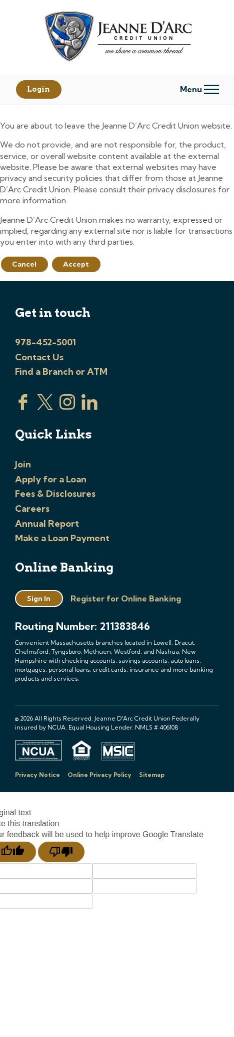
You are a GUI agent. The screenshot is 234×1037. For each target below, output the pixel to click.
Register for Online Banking (125, 598)
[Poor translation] (61, 852)
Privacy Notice (37, 774)
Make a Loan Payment (62, 538)
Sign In (38, 598)
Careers (32, 508)
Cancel (24, 264)
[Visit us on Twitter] (45, 407)
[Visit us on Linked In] (90, 407)
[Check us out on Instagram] (68, 407)
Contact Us (39, 357)
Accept (76, 264)
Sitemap (151, 774)
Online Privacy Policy (100, 774)
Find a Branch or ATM (61, 371)
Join (23, 464)
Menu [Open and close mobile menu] (199, 89)
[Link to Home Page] (117, 37)
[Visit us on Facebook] (23, 407)
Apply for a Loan (50, 479)
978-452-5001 (45, 342)
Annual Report (47, 523)
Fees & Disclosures (55, 493)
